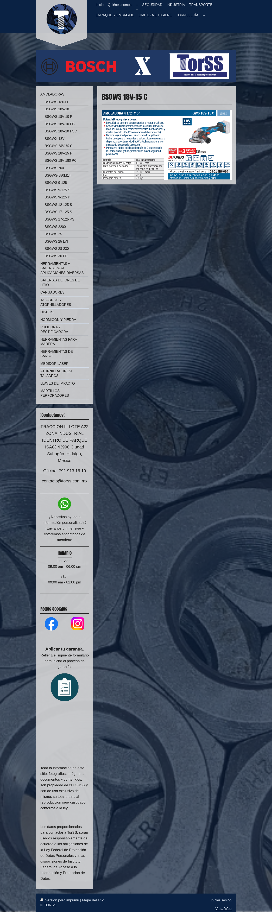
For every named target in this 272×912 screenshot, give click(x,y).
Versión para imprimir (60, 900)
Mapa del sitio (93, 900)
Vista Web (223, 909)
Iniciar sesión (221, 900)
